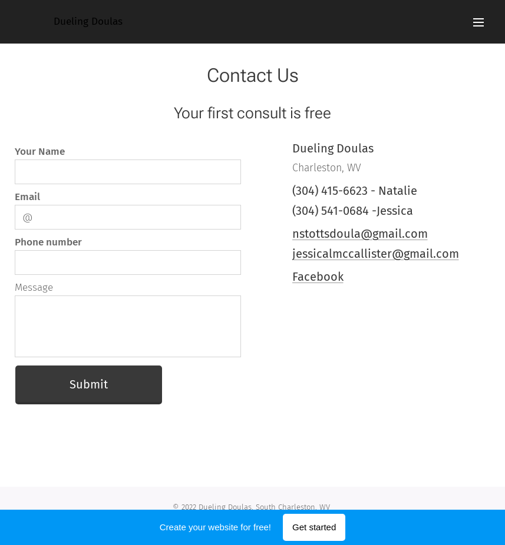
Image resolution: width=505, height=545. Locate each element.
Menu (478, 22)
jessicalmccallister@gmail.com (375, 254)
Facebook (317, 277)
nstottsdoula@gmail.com (359, 234)
